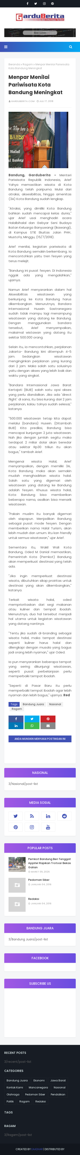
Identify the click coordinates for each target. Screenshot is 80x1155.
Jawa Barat (58, 1080)
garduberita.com (23, 101)
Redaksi (33, 899)
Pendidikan (58, 1094)
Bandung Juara (33, 704)
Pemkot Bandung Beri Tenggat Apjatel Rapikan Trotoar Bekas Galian (49, 863)
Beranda (14, 64)
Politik (10, 1101)
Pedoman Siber (38, 880)
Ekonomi (39, 1080)
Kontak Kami (15, 1087)
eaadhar (37, 1149)
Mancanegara (38, 1087)
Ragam (28, 64)
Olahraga (13, 1094)
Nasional (55, 704)
